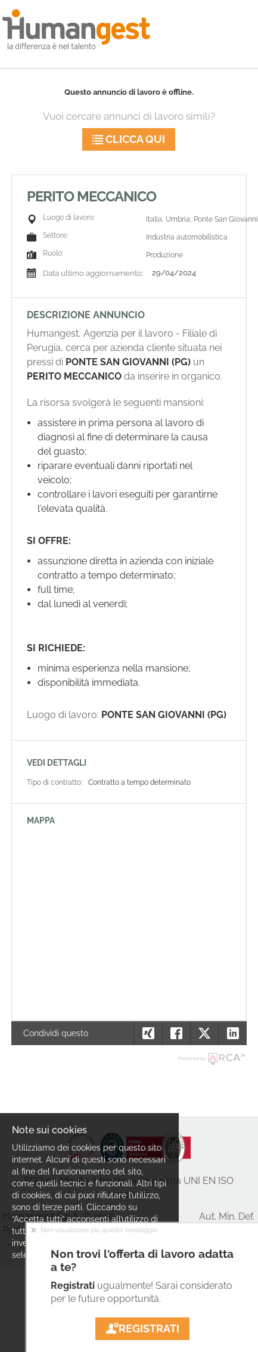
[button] (232, 1033)
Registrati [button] (142, 1328)
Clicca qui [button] (128, 139)
